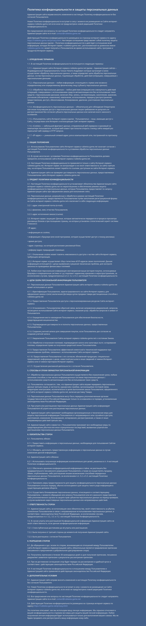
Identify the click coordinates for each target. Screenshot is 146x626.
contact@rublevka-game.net (68, 33)
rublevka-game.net (35, 48)
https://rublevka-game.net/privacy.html (44, 40)
